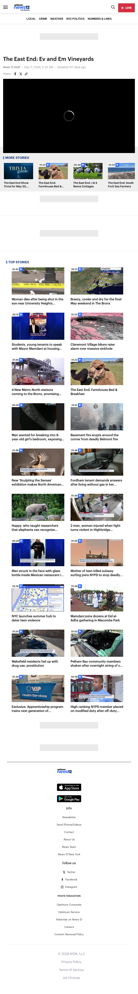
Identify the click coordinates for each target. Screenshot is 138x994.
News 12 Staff (11, 67)
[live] (126, 7)
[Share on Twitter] (20, 74)
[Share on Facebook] (15, 74)
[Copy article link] (26, 74)
